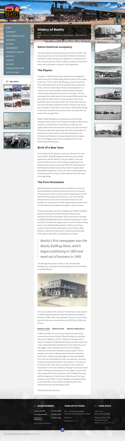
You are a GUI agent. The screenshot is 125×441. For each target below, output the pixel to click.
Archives (10, 56)
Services (10, 60)
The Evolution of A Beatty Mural (62, 35)
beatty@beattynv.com (107, 423)
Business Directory (15, 68)
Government (12, 48)
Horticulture (12, 72)
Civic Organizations (15, 36)
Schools (10, 44)
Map (70, 417)
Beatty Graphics (35, 434)
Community (11, 32)
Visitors (10, 64)
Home (40, 35)
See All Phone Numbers (43, 423)
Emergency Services (15, 52)
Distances (75, 421)
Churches (10, 40)
